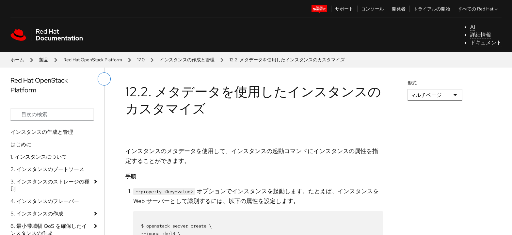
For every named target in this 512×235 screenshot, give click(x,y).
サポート (344, 9)
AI (472, 27)
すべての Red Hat (478, 9)
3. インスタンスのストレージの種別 (49, 185)
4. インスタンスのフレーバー (44, 201)
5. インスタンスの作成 (36, 213)
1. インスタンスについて (38, 156)
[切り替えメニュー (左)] (104, 79)
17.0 (141, 60)
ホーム (17, 60)
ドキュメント (486, 42)
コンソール (372, 9)
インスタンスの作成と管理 (187, 60)
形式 (412, 83)
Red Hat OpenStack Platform (92, 60)
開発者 (399, 9)
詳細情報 (480, 34)
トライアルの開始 (431, 9)
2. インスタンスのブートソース (47, 169)
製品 (43, 60)
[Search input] (52, 114)
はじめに (20, 144)
